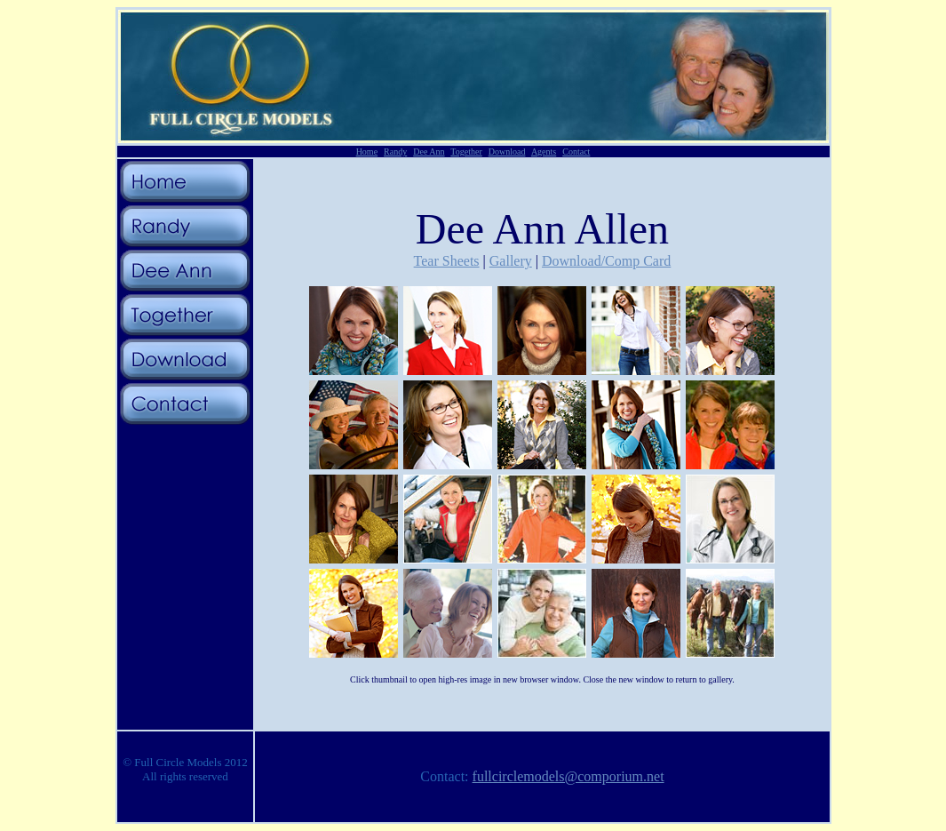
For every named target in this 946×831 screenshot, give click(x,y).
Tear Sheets (447, 260)
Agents (543, 151)
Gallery (510, 260)
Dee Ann (428, 151)
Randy (395, 151)
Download (507, 151)
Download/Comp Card (606, 260)
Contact (576, 151)
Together (465, 151)
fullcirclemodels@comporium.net (568, 776)
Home (367, 151)
